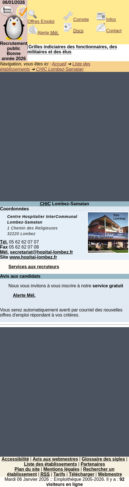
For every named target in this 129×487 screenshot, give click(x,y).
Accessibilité (15, 459)
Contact (108, 30)
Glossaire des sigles (103, 459)
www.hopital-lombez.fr (33, 257)
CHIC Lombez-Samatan (60, 69)
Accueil (59, 64)
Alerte (43, 32)
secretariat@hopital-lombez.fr (41, 252)
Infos (106, 19)
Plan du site (27, 469)
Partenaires (93, 464)
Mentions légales (61, 469)
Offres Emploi (41, 19)
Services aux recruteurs (33, 266)
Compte (76, 19)
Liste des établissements (50, 464)
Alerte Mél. (24, 295)
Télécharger (81, 474)
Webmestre (110, 474)
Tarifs (59, 474)
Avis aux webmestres (55, 459)
